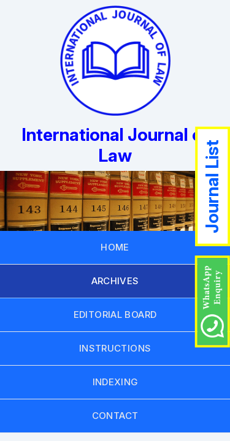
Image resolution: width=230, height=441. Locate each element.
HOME (115, 247)
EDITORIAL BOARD (115, 314)
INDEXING (115, 382)
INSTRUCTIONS (115, 348)
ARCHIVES (115, 281)
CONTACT (115, 415)
